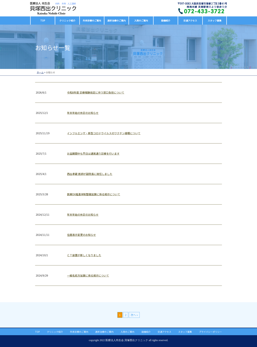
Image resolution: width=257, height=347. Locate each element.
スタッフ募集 (214, 20)
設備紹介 (165, 20)
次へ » (134, 315)
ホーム (40, 72)
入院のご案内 (141, 20)
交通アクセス (190, 20)
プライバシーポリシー (210, 331)
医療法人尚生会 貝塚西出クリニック (126, 340)
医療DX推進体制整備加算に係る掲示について (93, 194)
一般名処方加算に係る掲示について (88, 275)
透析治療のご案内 (116, 20)
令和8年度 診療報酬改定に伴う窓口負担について (95, 92)
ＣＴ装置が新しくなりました (84, 255)
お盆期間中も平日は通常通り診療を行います (93, 153)
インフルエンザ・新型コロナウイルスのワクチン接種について (103, 133)
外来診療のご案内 (92, 20)
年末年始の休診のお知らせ (83, 113)
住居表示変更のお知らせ (81, 235)
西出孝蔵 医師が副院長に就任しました (89, 174)
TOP (42, 20)
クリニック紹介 (67, 20)
